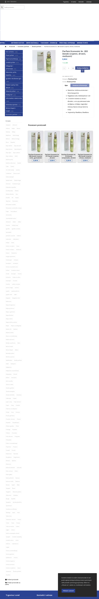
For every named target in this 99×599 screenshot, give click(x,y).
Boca (7, 117)
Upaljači (8, 511)
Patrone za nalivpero (11, 383)
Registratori (17, 432)
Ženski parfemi (72, 54)
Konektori (8, 238)
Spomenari (9, 480)
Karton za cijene (10, 221)
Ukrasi (13, 504)
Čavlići (12, 141)
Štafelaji (8, 487)
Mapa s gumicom (10, 286)
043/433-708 (11, 577)
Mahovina (8, 276)
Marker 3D (8, 304)
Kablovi (19, 210)
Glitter (14, 196)
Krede (7, 248)
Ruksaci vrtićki (9, 456)
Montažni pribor (10, 328)
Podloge (8, 404)
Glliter (19, 196)
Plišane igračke (10, 401)
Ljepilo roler (9, 269)
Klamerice (14, 228)
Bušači (19, 138)
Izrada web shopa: (84, 597)
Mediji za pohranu (10, 318)
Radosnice (8, 428)
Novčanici (13, 352)
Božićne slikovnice (10, 138)
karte (12, 217)
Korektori (15, 238)
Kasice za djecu (10, 224)
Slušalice (15, 470)
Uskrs (17, 515)
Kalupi (7, 217)
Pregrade (17, 411)
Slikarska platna (17, 466)
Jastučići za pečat (10, 210)
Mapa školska (9, 290)
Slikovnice (8, 470)
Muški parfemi (18, 335)
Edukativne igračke (11, 162)
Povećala (14, 408)
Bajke (13, 103)
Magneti (8, 273)
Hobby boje (15, 200)
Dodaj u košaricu (82, 43)
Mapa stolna (9, 293)
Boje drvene (9, 124)
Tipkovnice (9, 491)
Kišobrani (18, 224)
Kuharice (8, 252)
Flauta (17, 172)
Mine (19, 318)
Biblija (13, 106)
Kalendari (8, 214)
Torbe (7, 498)
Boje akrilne (9, 120)
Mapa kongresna (10, 280)
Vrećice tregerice (10, 536)
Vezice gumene (10, 529)
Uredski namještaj (17, 511)
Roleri (16, 446)
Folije (7, 186)
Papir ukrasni (17, 376)
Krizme (20, 248)
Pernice (18, 387)
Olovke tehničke (10, 369)
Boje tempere (18, 124)
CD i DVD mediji (10, 145)
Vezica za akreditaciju (11, 525)
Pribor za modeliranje (11, 418)
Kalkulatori (16, 214)
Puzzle (13, 425)
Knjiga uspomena (10, 231)
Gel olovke (9, 190)
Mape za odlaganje (16, 300)
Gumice (8, 200)
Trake (12, 498)
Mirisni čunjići (9, 321)
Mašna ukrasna (10, 314)
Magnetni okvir (16, 273)
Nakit (7, 338)
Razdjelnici (9, 432)
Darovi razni (16, 148)
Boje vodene (16, 127)
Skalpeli (8, 463)
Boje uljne (8, 127)
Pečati (7, 387)
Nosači (15, 349)
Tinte (18, 487)
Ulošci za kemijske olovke (12, 508)
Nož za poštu (9, 356)
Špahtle (13, 473)
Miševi (16, 325)
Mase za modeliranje (11, 311)
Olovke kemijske (10, 366)
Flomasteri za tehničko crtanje (14, 183)
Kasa (17, 221)
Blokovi (8, 113)
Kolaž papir (9, 235)
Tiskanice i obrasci (11, 494)
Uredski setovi (9, 515)
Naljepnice (8, 342)
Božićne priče (9, 134)
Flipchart (8, 176)
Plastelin (8, 397)
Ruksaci (18, 453)
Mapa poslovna (10, 283)
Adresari (15, 100)
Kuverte (15, 255)
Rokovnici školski (10, 442)
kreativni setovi (15, 245)
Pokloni (8, 408)
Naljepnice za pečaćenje (12, 345)
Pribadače (8, 414)
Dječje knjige (17, 155)
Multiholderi (9, 335)
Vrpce (18, 543)
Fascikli (8, 172)
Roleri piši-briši (9, 453)
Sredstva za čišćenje (11, 484)
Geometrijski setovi (11, 193)
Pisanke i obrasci (10, 394)
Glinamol (8, 196)
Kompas (16, 235)
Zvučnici (8, 549)
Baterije (8, 106)
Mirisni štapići (9, 325)
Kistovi (7, 228)
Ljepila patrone (15, 266)
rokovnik (19, 442)
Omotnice (19, 369)
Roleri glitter (9, 449)
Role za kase (9, 446)
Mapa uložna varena (11, 297)
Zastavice (8, 546)
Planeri (19, 394)
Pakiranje (8, 373)
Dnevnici (8, 158)
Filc (12, 172)
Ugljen (7, 504)
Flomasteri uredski (11, 179)
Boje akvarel (17, 120)
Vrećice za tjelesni (10, 543)
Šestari (8, 459)
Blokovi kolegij (15, 113)
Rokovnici (8, 439)
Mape (7, 300)
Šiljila (18, 459)
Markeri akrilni (9, 307)
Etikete (16, 165)
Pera (12, 387)
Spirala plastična (17, 477)
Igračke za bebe (16, 203)
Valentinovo (15, 518)
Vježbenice (9, 532)
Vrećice (16, 532)
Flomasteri (15, 176)
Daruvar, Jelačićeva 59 (13, 574)
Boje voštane (9, 131)
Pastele (18, 380)
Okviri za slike (9, 359)
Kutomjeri (8, 255)
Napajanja (8, 349)
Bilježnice (8, 110)
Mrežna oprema (10, 331)
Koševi (7, 245)
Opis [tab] (66, 61)
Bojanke (13, 117)
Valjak (7, 522)
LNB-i (15, 269)
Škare (13, 463)
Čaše (7, 141)
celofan (18, 145)
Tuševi (17, 501)
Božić (16, 131)
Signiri (13, 459)
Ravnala (16, 428)
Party (12, 380)
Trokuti (18, 498)
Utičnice (8, 518)
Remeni (8, 435)
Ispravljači (8, 207)
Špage (7, 473)
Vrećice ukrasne (10, 539)
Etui (17, 169)
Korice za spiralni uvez (12, 241)
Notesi (7, 352)
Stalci (13, 487)
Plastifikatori (16, 397)
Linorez (17, 262)
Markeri (15, 304)
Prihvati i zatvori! (68, 590)
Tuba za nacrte (10, 501)
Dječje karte (9, 155)
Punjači (8, 425)
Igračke (8, 203)
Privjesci (15, 421)
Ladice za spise (16, 259)
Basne (18, 103)
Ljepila (7, 266)
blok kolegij (16, 110)
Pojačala (14, 404)
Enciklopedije (9, 165)
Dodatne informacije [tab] (80, 61)
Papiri (7, 380)
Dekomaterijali (10, 151)
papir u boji (9, 376)
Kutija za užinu (16, 252)
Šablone (17, 456)
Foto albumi (14, 186)
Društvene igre (16, 158)
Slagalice (8, 466)
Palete (14, 373)
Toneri (19, 494)
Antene (8, 103)
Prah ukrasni (9, 411)
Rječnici (14, 435)
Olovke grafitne (10, 363)
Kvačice (8, 259)
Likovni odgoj (9, 262)
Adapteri (8, 100)
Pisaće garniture (10, 390)
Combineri (8, 148)
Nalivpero (13, 338)
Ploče (17, 401)
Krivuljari (13, 248)
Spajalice (8, 477)
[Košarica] (90, 7)
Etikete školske (10, 169)
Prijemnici (8, 421)
